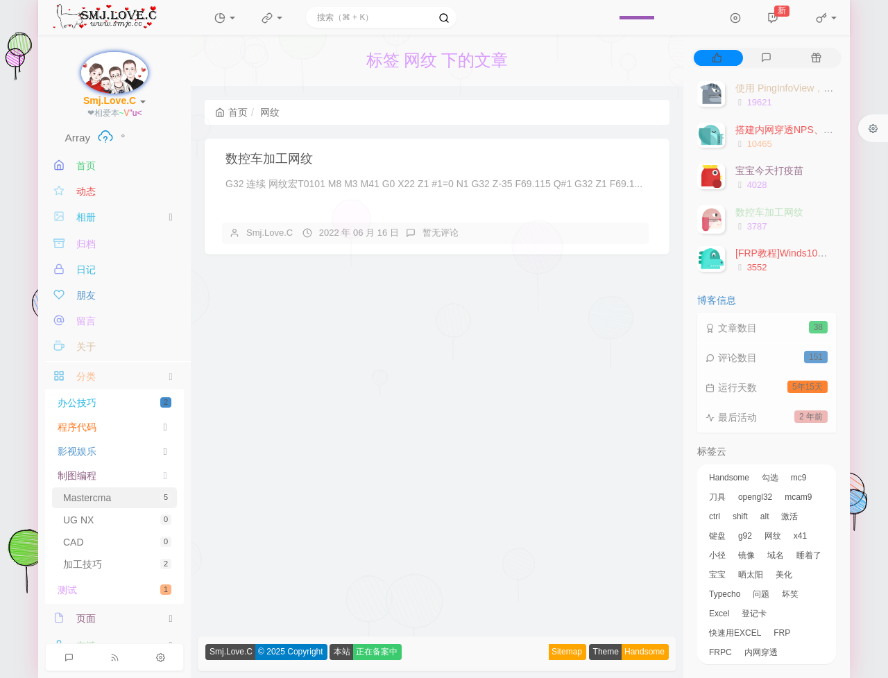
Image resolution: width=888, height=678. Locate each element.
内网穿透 (761, 652)
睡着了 (808, 555)
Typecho (724, 594)
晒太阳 (750, 575)
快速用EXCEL (735, 633)
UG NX (117, 519)
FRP (782, 633)
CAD (117, 542)
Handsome (729, 478)
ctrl (714, 516)
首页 (231, 112)
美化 (784, 575)
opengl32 (755, 497)
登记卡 (754, 613)
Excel (719, 613)
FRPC (720, 652)
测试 (114, 590)
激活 (789, 516)
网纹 (773, 536)
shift (740, 516)
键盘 (717, 536)
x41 (800, 536)
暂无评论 (440, 232)
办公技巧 (114, 402)
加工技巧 (117, 564)
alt (764, 516)
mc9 (799, 478)
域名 (775, 555)
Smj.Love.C (269, 232)
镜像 (746, 555)
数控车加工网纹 (269, 159)
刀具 (717, 497)
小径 (717, 555)
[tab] (717, 58)
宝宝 (717, 575)
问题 (761, 594)
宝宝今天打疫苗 (769, 170)
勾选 (770, 478)
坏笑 (790, 594)
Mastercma (117, 497)
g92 (745, 536)
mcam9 (798, 497)
